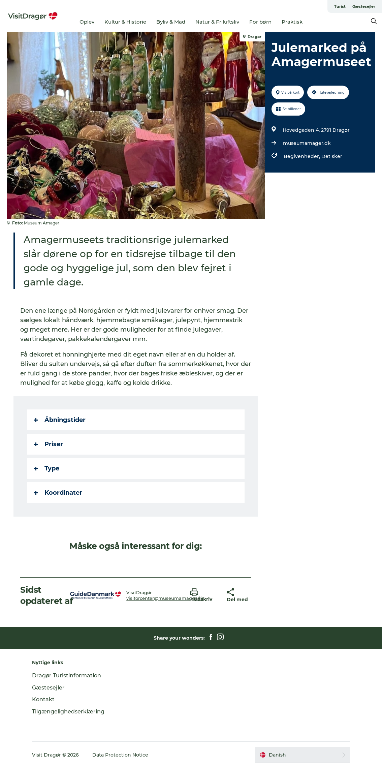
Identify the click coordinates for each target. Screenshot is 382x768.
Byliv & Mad (170, 22)
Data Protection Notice (120, 755)
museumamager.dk (307, 143)
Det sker (331, 156)
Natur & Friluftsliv (217, 22)
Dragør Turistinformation (66, 675)
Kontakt (43, 699)
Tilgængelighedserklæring (68, 711)
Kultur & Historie (125, 22)
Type (46, 468)
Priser (48, 444)
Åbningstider (60, 420)
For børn (260, 22)
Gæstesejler (363, 6)
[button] (203, 595)
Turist (340, 6)
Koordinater (58, 492)
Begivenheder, (302, 156)
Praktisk (292, 22)
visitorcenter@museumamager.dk (164, 598)
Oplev (86, 22)
